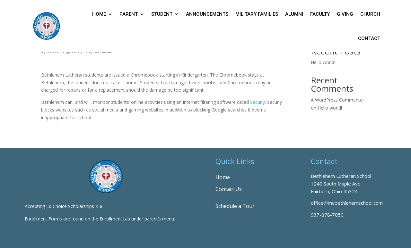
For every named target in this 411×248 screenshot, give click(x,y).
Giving (345, 14)
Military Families (256, 14)
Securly (257, 102)
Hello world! (323, 62)
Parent (128, 14)
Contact (369, 38)
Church (370, 14)
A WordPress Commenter (337, 100)
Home (99, 14)
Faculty (320, 14)
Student (161, 14)
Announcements (207, 14)
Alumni (294, 14)
